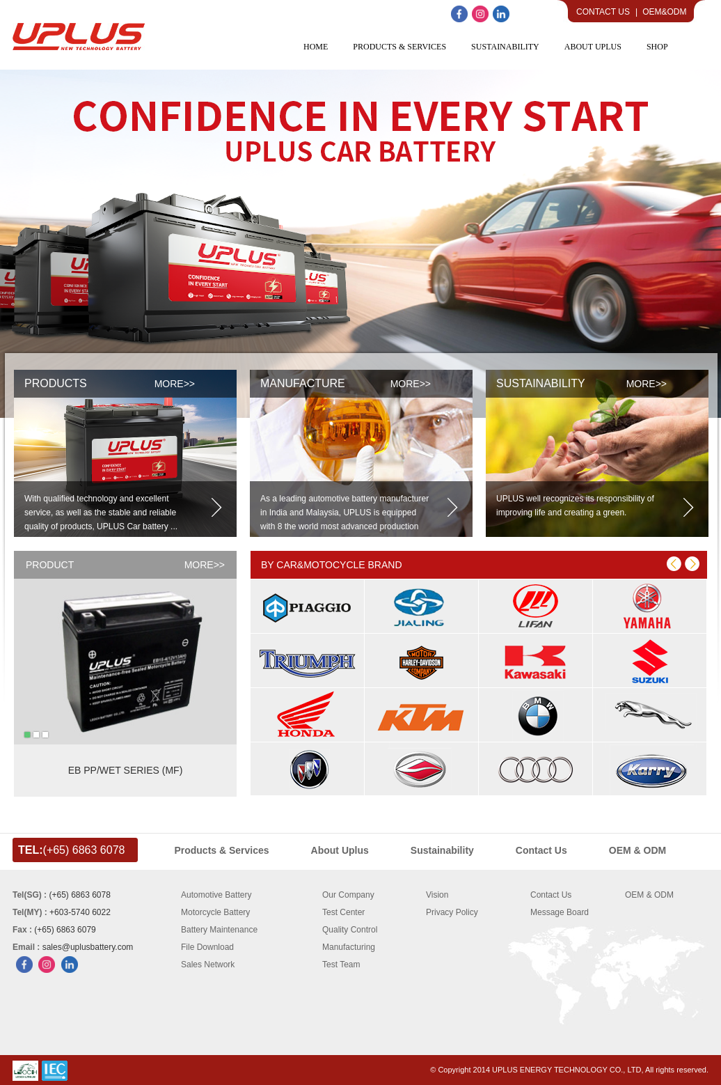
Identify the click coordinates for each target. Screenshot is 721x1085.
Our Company (348, 895)
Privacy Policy (452, 912)
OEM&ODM (664, 12)
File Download (207, 947)
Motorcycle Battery (215, 912)
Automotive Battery (216, 895)
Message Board (559, 912)
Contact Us (603, 12)
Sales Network (208, 964)
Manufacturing (348, 947)
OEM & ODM (649, 895)
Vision (437, 895)
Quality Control (349, 930)
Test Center (343, 912)
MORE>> (204, 564)
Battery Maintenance (219, 930)
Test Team (341, 964)
